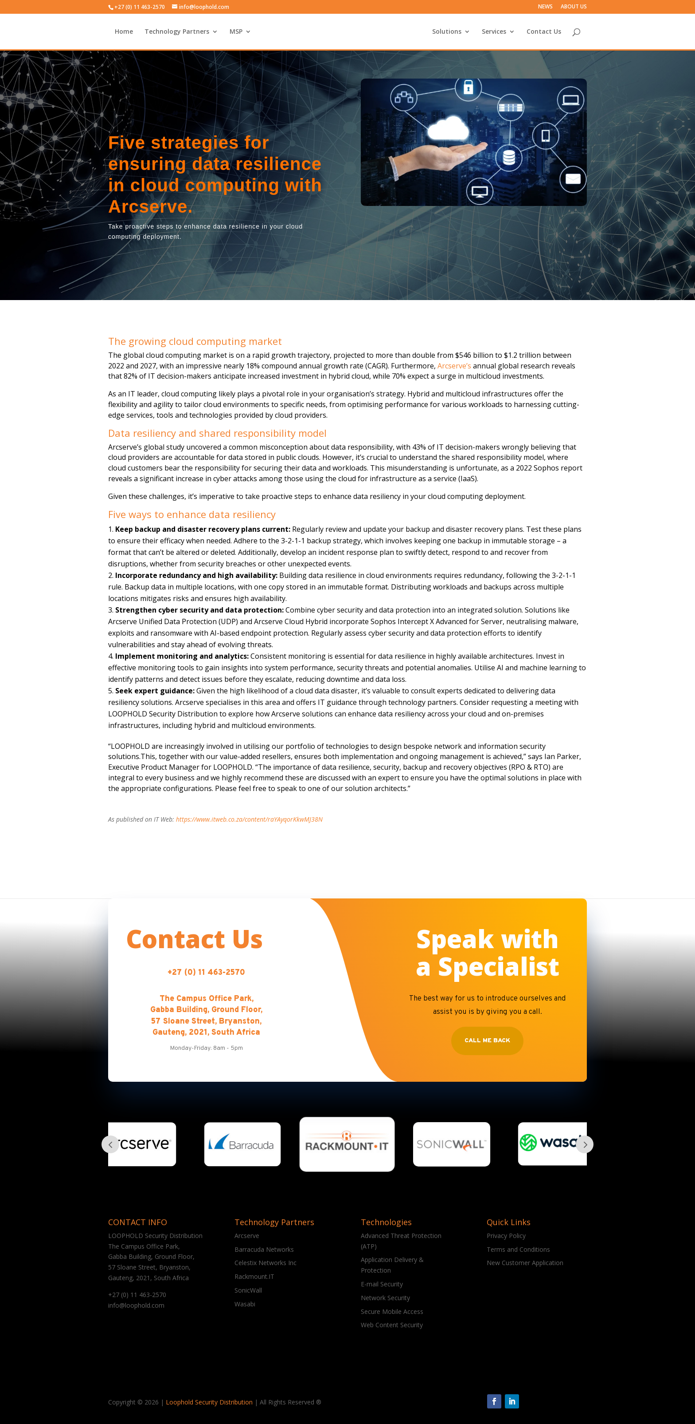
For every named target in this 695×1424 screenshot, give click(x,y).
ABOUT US (574, 7)
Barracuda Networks (264, 1249)
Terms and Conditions (518, 1249)
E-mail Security (382, 1284)
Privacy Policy (506, 1235)
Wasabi (244, 1304)
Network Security (385, 1297)
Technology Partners (212, 31)
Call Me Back (487, 1040)
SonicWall (248, 1290)
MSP (271, 31)
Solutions (411, 31)
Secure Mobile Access (392, 1311)
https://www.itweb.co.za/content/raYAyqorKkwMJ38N (249, 819)
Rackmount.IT (254, 1276)
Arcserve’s (454, 366)
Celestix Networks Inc (265, 1262)
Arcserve (246, 1235)
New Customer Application (525, 1262)
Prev (110, 1144)
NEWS (545, 7)
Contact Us (508, 31)
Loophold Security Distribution (209, 1402)
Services (458, 31)
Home (159, 31)
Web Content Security (392, 1325)
